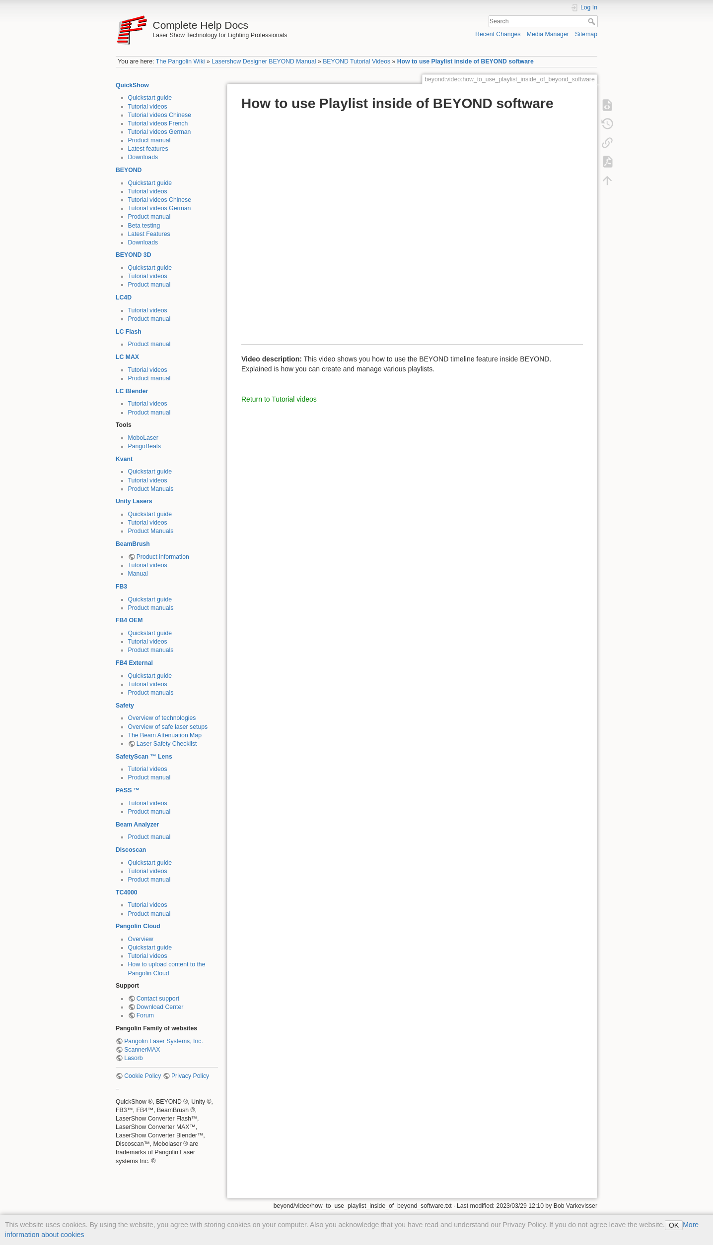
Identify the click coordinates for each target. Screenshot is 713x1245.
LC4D (124, 297)
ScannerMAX (142, 1049)
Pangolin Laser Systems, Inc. (163, 1041)
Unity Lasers (134, 501)
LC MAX (127, 357)
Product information (163, 556)
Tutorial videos (147, 106)
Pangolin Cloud (138, 926)
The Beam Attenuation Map (165, 735)
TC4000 (127, 892)
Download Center (160, 1007)
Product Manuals (151, 488)
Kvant (124, 459)
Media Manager (548, 34)
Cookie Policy (142, 1075)
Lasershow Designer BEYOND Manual (264, 61)
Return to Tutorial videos (279, 399)
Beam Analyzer (137, 824)
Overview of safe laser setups (168, 726)
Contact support (158, 998)
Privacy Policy (190, 1075)
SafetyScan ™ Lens (144, 756)
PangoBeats (144, 446)
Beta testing (144, 225)
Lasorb (133, 1058)
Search (592, 21)
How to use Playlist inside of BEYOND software (465, 61)
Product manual (149, 140)
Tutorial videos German (159, 131)
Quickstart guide (150, 97)
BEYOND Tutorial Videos (356, 61)
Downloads (143, 157)
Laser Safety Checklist (167, 743)
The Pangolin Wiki (180, 61)
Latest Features (149, 234)
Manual (138, 573)
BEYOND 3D (133, 254)
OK (674, 1225)
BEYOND (129, 170)
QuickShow (132, 85)
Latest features (148, 148)
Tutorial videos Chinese (160, 115)
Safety (125, 705)
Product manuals (151, 607)
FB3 (121, 586)
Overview (140, 939)
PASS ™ (128, 790)
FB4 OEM (129, 620)
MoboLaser (143, 437)
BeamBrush (133, 543)
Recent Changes (497, 34)
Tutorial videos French (158, 123)
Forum (145, 1015)
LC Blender (132, 391)
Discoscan (131, 849)
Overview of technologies (162, 717)
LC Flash (129, 331)
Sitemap (586, 34)
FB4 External (134, 662)
